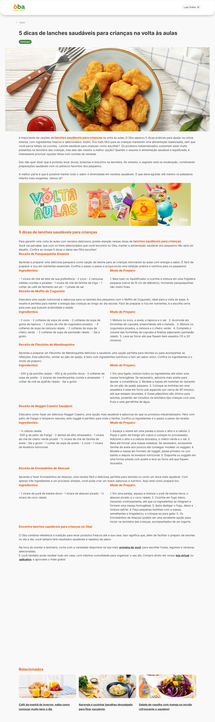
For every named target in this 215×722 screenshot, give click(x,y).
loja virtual (182, 555)
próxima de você (130, 547)
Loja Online (190, 7)
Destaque (25, 42)
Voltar (22, 22)
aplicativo (25, 559)
